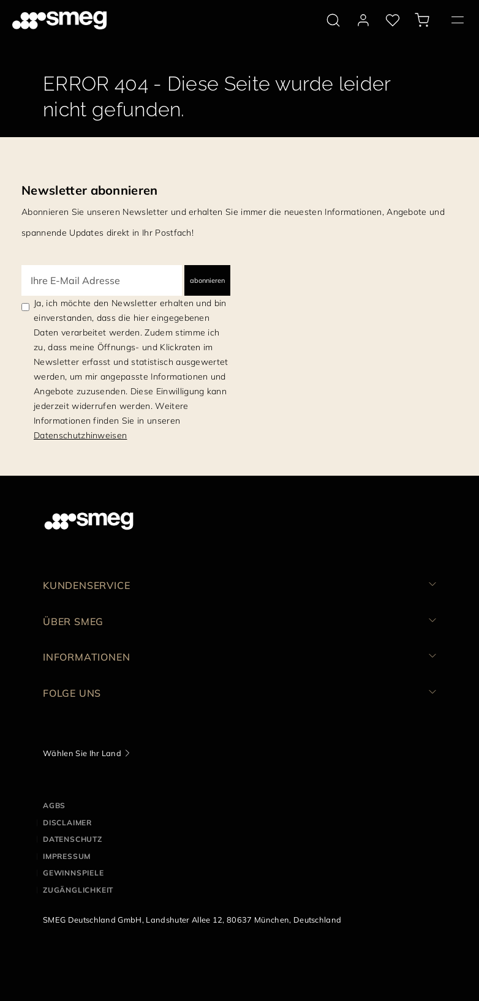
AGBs (54, 805)
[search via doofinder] (333, 20)
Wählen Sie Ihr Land (82, 753)
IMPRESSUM (67, 856)
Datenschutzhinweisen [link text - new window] (80, 435)
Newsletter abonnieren (89, 190)
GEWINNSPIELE (73, 872)
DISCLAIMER (67, 822)
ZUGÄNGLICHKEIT (78, 889)
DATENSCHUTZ (72, 839)
